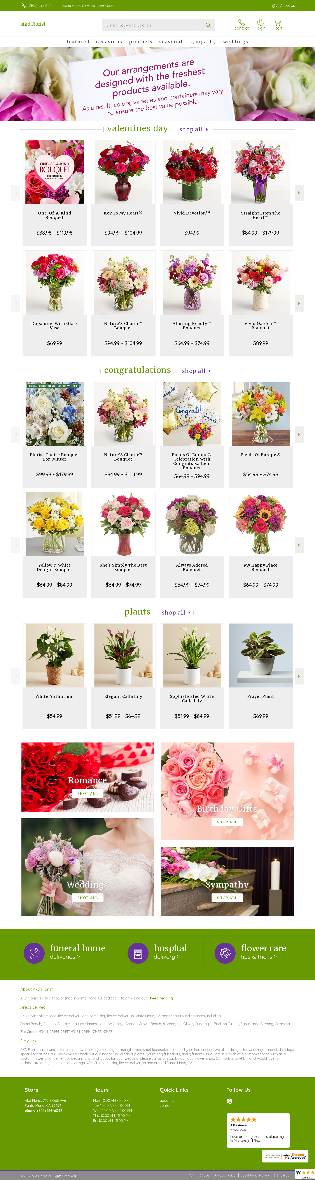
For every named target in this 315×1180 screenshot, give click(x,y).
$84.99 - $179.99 (260, 232)
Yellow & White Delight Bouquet (54, 567)
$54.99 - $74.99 (260, 474)
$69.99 (54, 343)
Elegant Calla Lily (123, 696)
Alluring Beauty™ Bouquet (192, 325)
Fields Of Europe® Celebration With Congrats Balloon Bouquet (192, 461)
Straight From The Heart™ (260, 215)
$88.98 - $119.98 (55, 232)
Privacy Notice (224, 1175)
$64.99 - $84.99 (54, 584)
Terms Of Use (199, 1175)
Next (299, 193)
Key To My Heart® (123, 213)
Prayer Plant (260, 696)
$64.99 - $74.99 (192, 343)
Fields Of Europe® (261, 454)
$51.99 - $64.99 (123, 716)
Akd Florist (33, 24)
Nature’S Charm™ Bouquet (123, 325)
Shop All (191, 129)
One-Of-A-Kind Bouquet (54, 215)
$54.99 (54, 716)
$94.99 (192, 232)
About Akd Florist (36, 989)
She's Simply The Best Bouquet (123, 567)
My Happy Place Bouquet (261, 567)
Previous (15, 193)
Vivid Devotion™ (192, 213)
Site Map (283, 1175)
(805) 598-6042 (41, 5)
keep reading (161, 998)
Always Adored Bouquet (192, 567)
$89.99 (260, 343)
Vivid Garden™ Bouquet (261, 325)
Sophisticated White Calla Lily (192, 698)
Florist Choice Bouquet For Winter (54, 457)
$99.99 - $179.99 (54, 474)
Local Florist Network (256, 1175)
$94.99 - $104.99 (123, 232)
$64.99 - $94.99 (192, 476)
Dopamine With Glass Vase (54, 325)
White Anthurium (54, 696)
